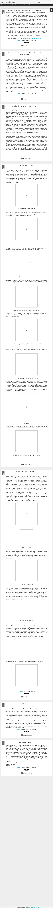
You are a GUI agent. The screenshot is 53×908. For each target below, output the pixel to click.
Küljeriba (21, 5)
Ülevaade (26, 5)
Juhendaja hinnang (25, 742)
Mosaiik (17, 5)
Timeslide (31, 5)
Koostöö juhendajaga (25, 704)
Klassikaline (3, 5)
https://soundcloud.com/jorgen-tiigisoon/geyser (32, 38)
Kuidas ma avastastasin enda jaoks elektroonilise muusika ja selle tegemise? (25, 53)
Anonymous (19, 40)
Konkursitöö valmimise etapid (25, 471)
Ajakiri (13, 5)
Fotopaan (9, 5)
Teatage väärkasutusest (35, 907)
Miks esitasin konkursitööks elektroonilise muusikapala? (25, 10)
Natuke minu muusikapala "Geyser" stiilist (25, 106)
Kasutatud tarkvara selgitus (25, 165)
